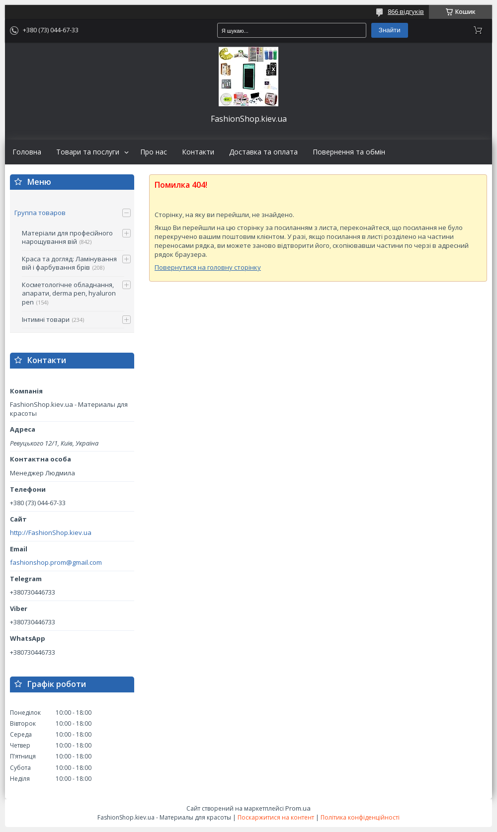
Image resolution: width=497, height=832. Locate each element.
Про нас (153, 152)
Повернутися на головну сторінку (208, 267)
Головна (26, 152)
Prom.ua (298, 808)
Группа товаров (40, 212)
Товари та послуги (87, 152)
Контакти (198, 152)
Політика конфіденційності (360, 817)
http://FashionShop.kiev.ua (50, 533)
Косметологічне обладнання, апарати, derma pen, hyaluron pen (69, 293)
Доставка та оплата (263, 152)
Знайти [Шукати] (390, 30)
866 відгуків (406, 11)
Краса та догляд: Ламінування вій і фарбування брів (69, 263)
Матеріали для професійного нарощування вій (67, 237)
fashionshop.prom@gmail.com (56, 562)
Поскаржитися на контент (276, 817)
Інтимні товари (46, 319)
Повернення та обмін (349, 152)
